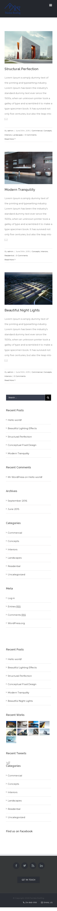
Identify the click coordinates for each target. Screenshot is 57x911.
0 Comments (30, 135)
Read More (9, 139)
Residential (9, 255)
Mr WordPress (16, 477)
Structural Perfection (21, 69)
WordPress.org (16, 623)
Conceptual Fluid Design (22, 445)
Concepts (47, 130)
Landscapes (18, 135)
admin (10, 130)
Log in (11, 598)
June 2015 (13, 509)
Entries (14, 606)
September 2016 (17, 500)
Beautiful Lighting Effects (22, 428)
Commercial (37, 130)
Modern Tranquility (20, 190)
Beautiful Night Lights (22, 310)
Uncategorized (16, 574)
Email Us (46, 902)
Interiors (8, 135)
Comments (17, 614)
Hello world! (15, 420)
